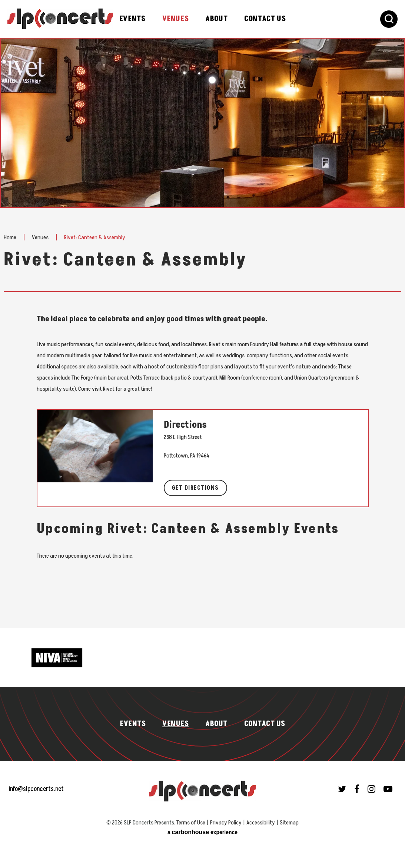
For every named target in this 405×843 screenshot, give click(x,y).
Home (10, 237)
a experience (202, 832)
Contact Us (265, 19)
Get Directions (195, 488)
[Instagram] (371, 788)
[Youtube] (388, 788)
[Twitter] (342, 788)
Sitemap (289, 823)
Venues (175, 19)
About (216, 19)
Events (132, 19)
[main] (202, 333)
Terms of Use (190, 823)
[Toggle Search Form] (389, 19)
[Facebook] (356, 788)
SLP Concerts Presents (60, 19)
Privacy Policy (226, 823)
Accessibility (260, 823)
